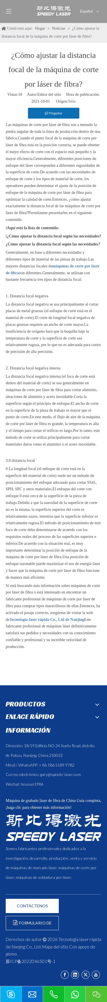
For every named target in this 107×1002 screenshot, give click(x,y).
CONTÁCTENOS (32, 905)
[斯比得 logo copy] (53, 827)
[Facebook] (65, 975)
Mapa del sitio (55, 946)
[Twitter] (86, 975)
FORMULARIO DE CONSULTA (32, 925)
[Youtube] (96, 975)
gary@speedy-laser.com (60, 774)
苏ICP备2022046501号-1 (30, 961)
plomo (11, 953)
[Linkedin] (75, 975)
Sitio (72, 101)
